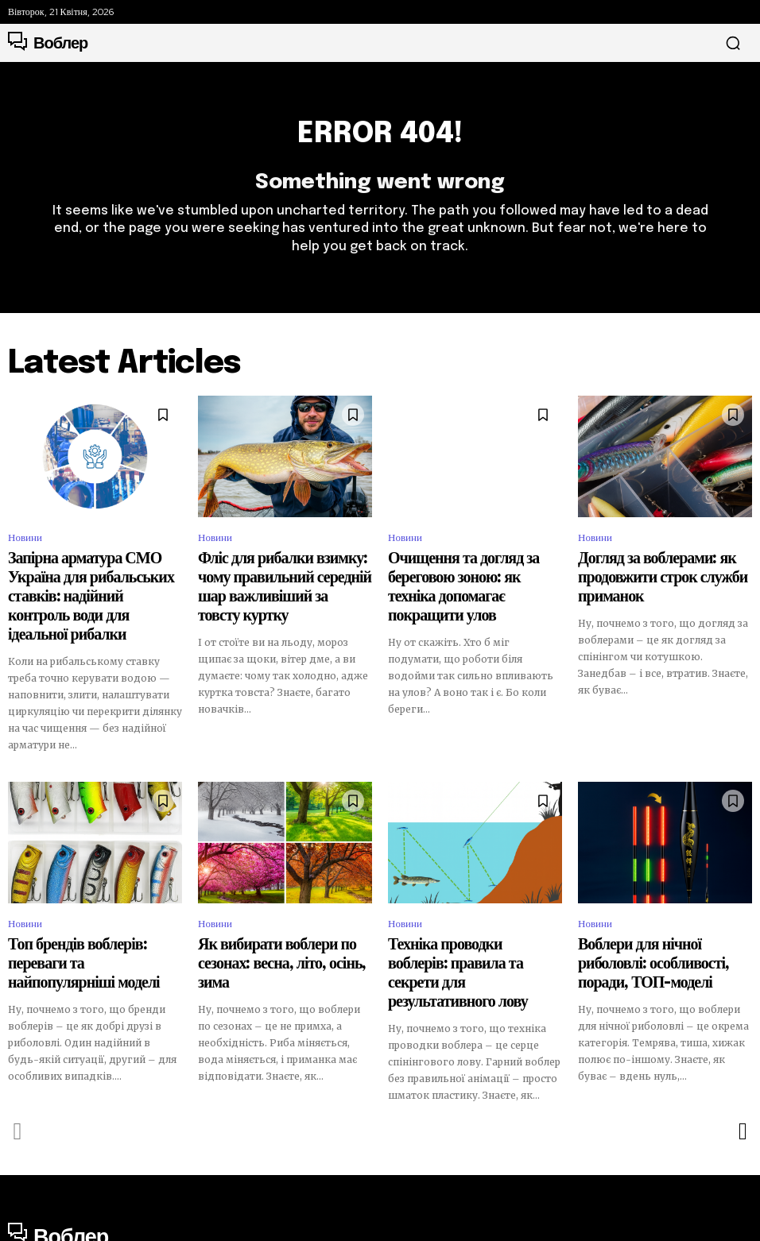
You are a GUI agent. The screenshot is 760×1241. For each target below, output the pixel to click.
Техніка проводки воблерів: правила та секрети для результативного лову (474, 921)
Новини (25, 547)
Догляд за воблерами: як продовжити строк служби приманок (664, 573)
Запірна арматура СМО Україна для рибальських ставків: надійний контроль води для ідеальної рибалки (93, 588)
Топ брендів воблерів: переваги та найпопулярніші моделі (87, 921)
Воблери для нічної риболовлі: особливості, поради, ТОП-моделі (657, 921)
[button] (733, 43)
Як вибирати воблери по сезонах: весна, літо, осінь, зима (275, 921)
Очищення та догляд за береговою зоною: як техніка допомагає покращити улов (468, 580)
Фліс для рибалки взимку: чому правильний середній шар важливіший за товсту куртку (272, 580)
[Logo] (47, 43)
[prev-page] (18, 1055)
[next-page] (742, 1055)
